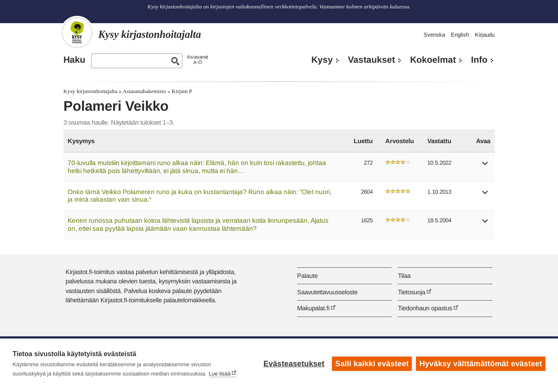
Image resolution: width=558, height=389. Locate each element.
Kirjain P (182, 91)
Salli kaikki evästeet (372, 364)
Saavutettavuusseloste (327, 292)
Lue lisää (220, 373)
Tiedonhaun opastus (425, 308)
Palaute (307, 275)
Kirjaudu (485, 35)
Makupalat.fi (313, 308)
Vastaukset (371, 60)
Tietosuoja (411, 292)
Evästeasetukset (293, 364)
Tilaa (404, 275)
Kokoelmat (433, 60)
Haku (74, 60)
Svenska (434, 35)
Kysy (322, 60)
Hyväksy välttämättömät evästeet (480, 364)
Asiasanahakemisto (144, 91)
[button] (485, 166)
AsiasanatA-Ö (197, 59)
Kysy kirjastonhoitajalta (90, 91)
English (460, 35)
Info (479, 60)
